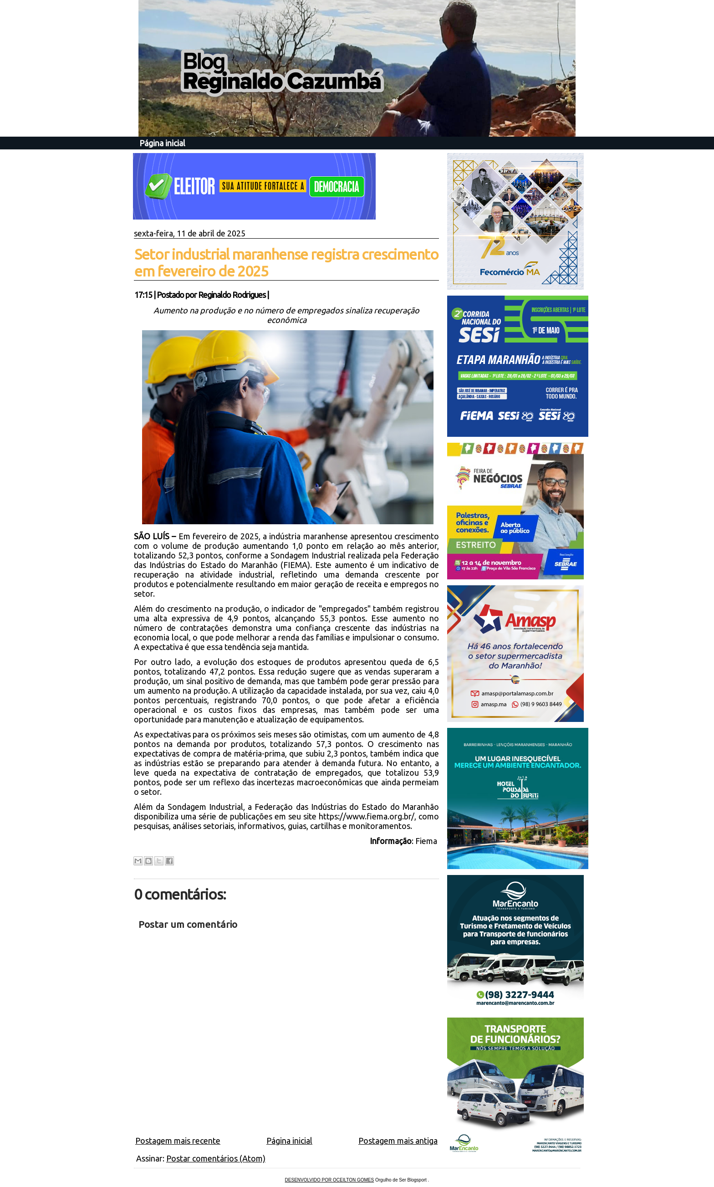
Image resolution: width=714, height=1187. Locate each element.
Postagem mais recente (177, 1140)
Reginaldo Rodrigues (231, 294)
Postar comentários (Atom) (215, 1158)
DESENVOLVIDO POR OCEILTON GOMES (329, 1179)
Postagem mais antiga (398, 1140)
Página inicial (162, 143)
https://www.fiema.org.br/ (366, 816)
